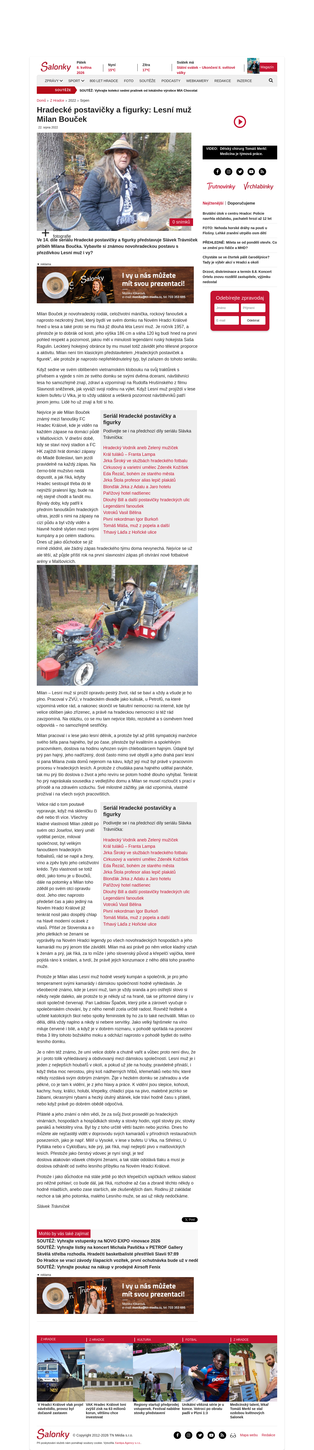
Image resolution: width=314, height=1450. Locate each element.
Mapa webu (249, 1435)
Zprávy (52, 81)
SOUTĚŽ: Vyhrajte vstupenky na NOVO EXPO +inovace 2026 (98, 1241)
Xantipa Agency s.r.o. (128, 1442)
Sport (74, 81)
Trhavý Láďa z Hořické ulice (130, 532)
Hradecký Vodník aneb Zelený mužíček (140, 447)
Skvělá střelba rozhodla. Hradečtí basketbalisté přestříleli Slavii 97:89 (108, 1254)
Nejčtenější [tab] (213, 203)
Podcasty (170, 81)
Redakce (222, 81)
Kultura (144, 1339)
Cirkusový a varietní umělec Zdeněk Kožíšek (145, 467)
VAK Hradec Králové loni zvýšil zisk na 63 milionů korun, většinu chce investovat (106, 1411)
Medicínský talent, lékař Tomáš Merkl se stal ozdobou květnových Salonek (249, 1411)
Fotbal (191, 1339)
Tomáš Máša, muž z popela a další (136, 525)
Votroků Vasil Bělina (122, 512)
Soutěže (147, 81)
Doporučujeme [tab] (241, 203)
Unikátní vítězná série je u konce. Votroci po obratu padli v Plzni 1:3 (203, 1409)
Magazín (267, 67)
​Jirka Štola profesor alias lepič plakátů (139, 480)
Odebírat (253, 320)
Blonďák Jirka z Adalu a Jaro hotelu (137, 486)
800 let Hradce (104, 81)
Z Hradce (57, 100)
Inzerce (244, 81)
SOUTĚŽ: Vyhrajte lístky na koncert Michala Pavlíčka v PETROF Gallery (110, 1247)
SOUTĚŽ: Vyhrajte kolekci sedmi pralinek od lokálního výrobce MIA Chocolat (138, 90)
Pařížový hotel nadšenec (127, 493)
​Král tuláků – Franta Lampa (129, 454)
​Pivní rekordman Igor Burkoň (130, 519)
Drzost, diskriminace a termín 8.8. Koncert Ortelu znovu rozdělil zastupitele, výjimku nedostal (237, 277)
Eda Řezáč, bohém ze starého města (138, 473)
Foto (128, 81)
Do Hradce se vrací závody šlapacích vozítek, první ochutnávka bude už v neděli (117, 1260)
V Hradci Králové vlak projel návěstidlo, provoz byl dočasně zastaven (60, 1409)
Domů (41, 100)
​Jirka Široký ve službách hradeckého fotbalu (145, 460)
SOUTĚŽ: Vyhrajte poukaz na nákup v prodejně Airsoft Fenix (98, 1267)
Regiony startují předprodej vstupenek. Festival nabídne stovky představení (157, 1409)
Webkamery (197, 81)
